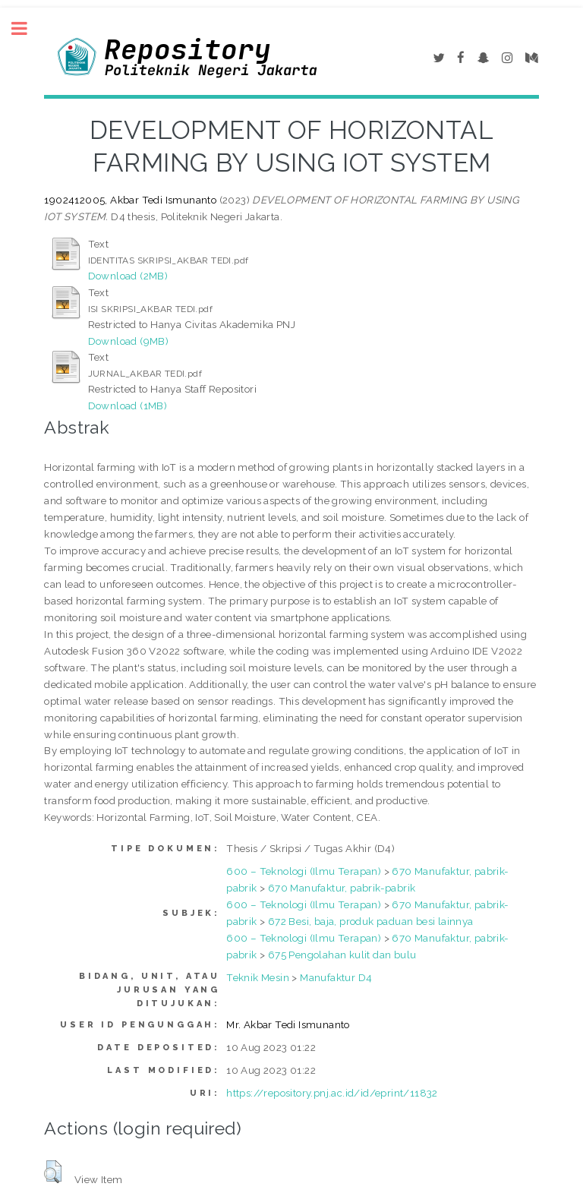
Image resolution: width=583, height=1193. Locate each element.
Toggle (27, 28)
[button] (52, 1171)
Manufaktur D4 (336, 977)
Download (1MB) (128, 405)
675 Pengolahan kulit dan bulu (342, 954)
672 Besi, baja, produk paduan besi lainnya (371, 921)
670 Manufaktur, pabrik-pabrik (342, 888)
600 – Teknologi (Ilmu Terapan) (303, 871)
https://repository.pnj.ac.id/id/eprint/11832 (332, 1093)
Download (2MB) (128, 276)
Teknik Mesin (257, 977)
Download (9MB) (128, 341)
